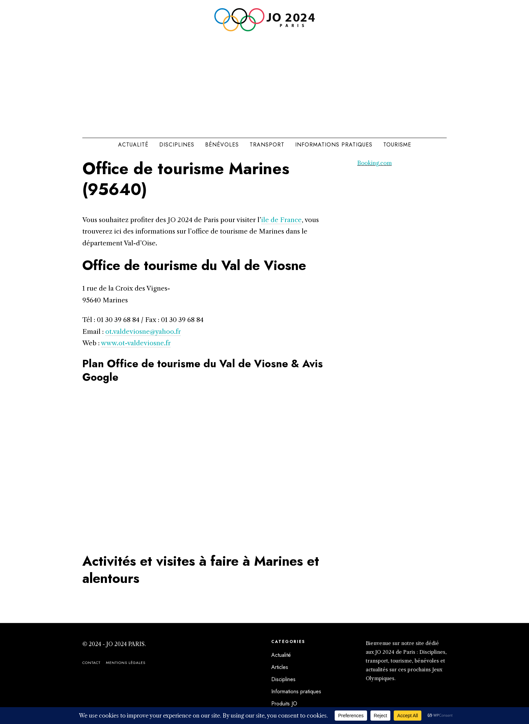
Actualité (133, 145)
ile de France (281, 220)
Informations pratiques (333, 145)
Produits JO (284, 703)
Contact (91, 662)
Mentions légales (125, 662)
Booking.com (374, 163)
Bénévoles (222, 145)
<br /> (203, 468)
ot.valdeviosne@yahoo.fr (143, 331)
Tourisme (397, 145)
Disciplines (176, 145)
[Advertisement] (264, 82)
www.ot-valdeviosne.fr (136, 343)
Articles (279, 667)
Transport (267, 145)
